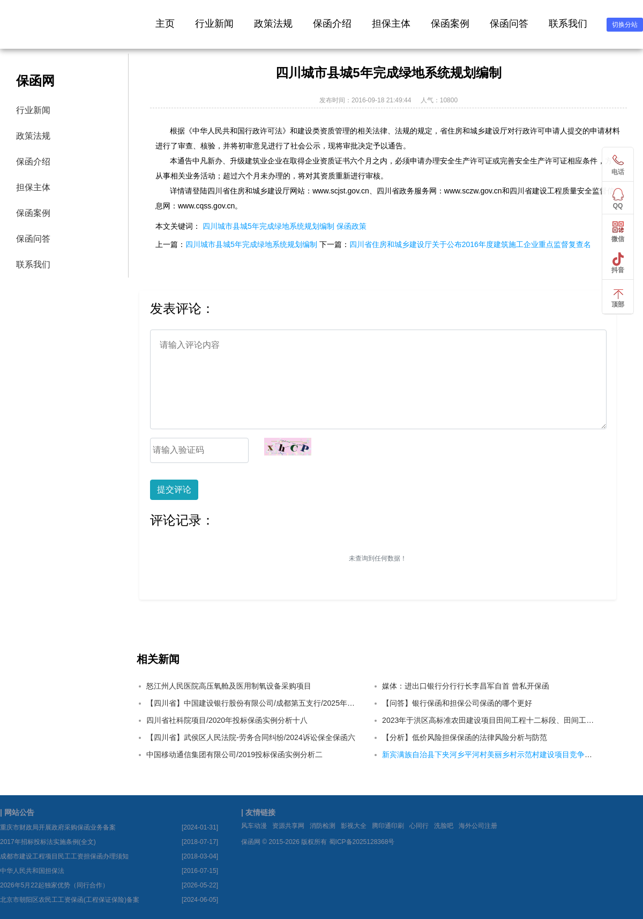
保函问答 (509, 23)
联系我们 (568, 23)
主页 (165, 23)
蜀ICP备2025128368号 (362, 842)
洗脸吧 (443, 826)
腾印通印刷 (388, 826)
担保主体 (391, 23)
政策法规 (273, 23)
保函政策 (352, 226)
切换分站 (625, 24)
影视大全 (354, 826)
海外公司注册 (478, 826)
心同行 (419, 826)
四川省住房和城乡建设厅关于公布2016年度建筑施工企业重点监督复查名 (470, 244)
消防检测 (322, 826)
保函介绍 (332, 23)
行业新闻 (214, 23)
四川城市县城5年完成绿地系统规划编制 (268, 226)
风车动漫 (254, 826)
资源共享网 (288, 826)
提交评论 (174, 489)
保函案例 (450, 23)
